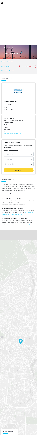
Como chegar (5, 66)
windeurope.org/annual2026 (12, 133)
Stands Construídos (7, 71)
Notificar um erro (27, 66)
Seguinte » (18, 170)
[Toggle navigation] (34, 3)
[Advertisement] (18, 25)
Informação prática (7, 61)
